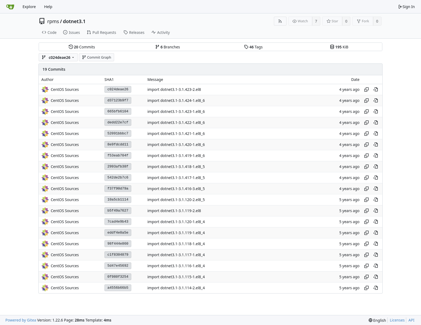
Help (48, 6)
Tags (253, 46)
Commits (82, 46)
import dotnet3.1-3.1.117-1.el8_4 (176, 254)
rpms (53, 21)
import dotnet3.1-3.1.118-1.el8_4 (176, 243)
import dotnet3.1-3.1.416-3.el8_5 (176, 188)
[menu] (377, 320)
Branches (167, 46)
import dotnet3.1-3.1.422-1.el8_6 (176, 122)
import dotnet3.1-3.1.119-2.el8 (174, 210)
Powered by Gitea (20, 320)
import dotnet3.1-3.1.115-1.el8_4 (176, 276)
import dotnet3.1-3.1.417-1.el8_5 (176, 177)
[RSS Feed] (280, 21)
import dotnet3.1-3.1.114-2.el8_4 (176, 287)
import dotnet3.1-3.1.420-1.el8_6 (176, 144)
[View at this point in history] (376, 89)
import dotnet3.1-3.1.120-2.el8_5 (176, 199)
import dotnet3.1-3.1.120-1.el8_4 (176, 221)
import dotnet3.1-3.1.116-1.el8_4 (176, 265)
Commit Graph (96, 57)
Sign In (406, 6)
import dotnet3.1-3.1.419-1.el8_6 (176, 155)
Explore (29, 6)
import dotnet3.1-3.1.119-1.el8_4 (176, 232)
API (411, 320)
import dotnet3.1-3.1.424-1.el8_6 (176, 100)
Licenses (397, 320)
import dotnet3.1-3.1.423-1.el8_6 (176, 111)
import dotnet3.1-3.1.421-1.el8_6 (176, 133)
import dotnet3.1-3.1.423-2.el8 (174, 89)
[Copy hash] (366, 89)
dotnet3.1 (74, 21)
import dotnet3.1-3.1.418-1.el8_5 (176, 166)
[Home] (10, 7)
